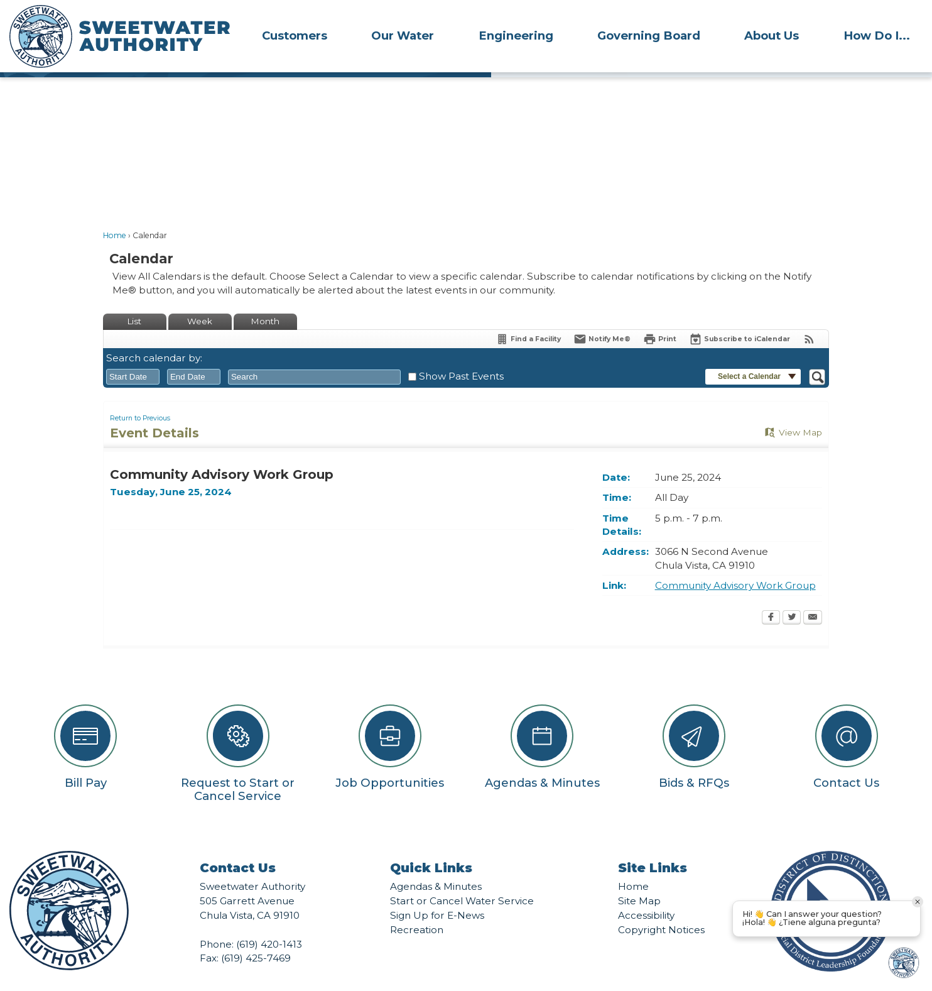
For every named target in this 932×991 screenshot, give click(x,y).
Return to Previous (140, 397)
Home (114, 214)
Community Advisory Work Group (735, 564)
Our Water (402, 35)
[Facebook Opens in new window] (771, 597)
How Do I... (876, 35)
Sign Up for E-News (437, 894)
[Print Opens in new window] (659, 317)
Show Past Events (461, 355)
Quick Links (431, 846)
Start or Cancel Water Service (462, 879)
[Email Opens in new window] (812, 597)
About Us (771, 35)
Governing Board (648, 35)
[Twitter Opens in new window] (792, 597)
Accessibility (646, 894)
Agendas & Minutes (436, 865)
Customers (294, 35)
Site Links (652, 846)
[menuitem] (294, 35)
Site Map (639, 879)
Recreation (416, 908)
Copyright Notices (661, 908)
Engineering (516, 35)
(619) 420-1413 (269, 923)
